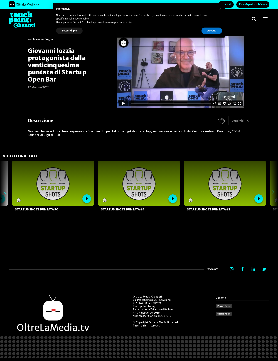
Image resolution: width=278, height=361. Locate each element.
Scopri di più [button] (69, 30)
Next (273, 192)
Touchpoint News (252, 4)
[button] (220, 8)
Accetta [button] (211, 30)
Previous (5, 192)
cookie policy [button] (82, 18)
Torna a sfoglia (43, 39)
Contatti (221, 297)
